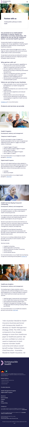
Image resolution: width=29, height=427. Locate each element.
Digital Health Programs (6, 392)
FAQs (2, 401)
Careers (3, 399)
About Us (3, 396)
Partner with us (4, 378)
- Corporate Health (4, 383)
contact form (24, 409)
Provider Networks (5, 387)
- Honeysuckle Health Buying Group (7, 380)
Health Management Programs (8, 390)
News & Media (4, 397)
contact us (24, 256)
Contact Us (3, 406)
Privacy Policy (4, 403)
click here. (9, 157)
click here (9, 176)
